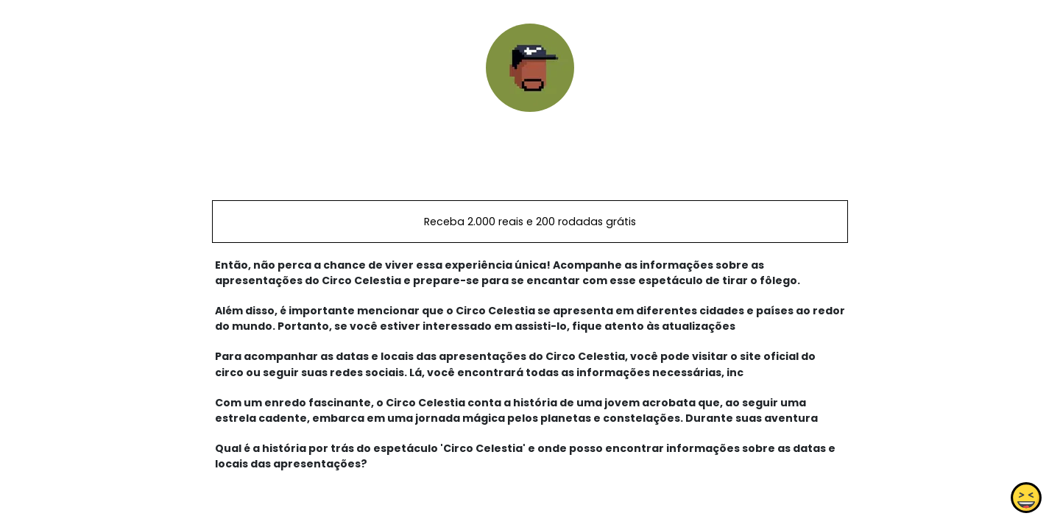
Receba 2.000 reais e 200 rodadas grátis (530, 221)
